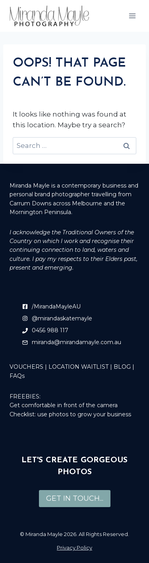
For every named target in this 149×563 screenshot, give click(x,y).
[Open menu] (132, 16)
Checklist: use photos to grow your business (70, 414)
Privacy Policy (74, 547)
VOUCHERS (26, 366)
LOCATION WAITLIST (78, 366)
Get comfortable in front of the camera (64, 405)
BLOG (122, 366)
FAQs (17, 375)
